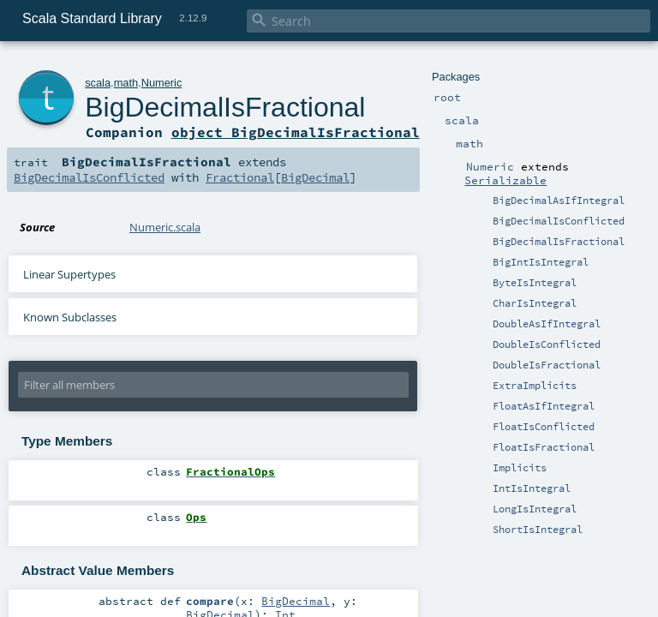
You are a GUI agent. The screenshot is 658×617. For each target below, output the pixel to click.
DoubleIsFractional (547, 365)
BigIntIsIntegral (541, 262)
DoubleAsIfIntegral (547, 324)
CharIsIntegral (535, 303)
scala (98, 82)
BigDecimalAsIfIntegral (559, 201)
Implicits (520, 468)
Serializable (505, 180)
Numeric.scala (164, 227)
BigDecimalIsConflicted (559, 221)
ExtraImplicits (535, 386)
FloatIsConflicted (544, 427)
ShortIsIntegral (538, 530)
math (126, 82)
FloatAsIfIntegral (544, 406)
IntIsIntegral (532, 488)
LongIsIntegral (535, 509)
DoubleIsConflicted (547, 344)
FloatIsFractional (544, 447)
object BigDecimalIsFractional (295, 132)
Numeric (161, 82)
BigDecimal (315, 177)
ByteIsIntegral (535, 283)
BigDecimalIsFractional (559, 242)
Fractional (240, 177)
